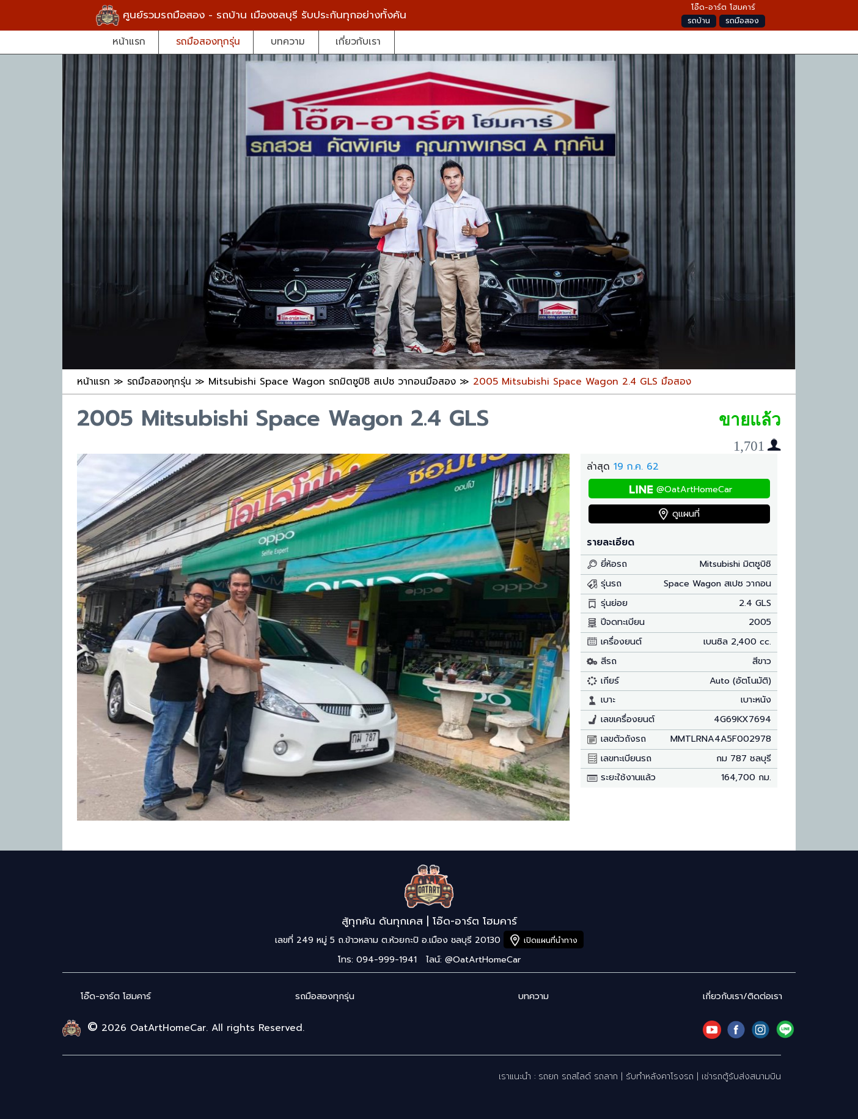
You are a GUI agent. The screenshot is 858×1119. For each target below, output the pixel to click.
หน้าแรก (128, 41)
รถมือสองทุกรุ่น (208, 41)
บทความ (288, 41)
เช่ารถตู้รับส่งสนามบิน (741, 1076)
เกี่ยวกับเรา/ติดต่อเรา (742, 996)
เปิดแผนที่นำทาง (551, 940)
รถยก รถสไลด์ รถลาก (578, 1076)
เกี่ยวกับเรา (358, 41)
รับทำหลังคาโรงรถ (660, 1076)
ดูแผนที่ (686, 514)
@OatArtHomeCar (694, 489)
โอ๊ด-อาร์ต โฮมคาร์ (116, 996)
